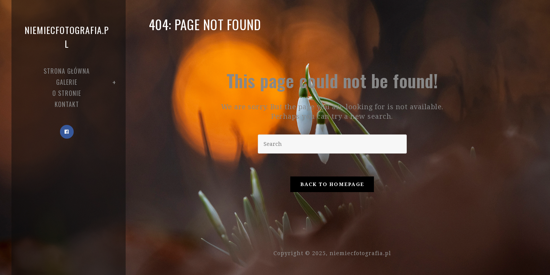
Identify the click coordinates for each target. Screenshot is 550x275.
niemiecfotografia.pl (66, 36)
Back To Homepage (332, 184)
